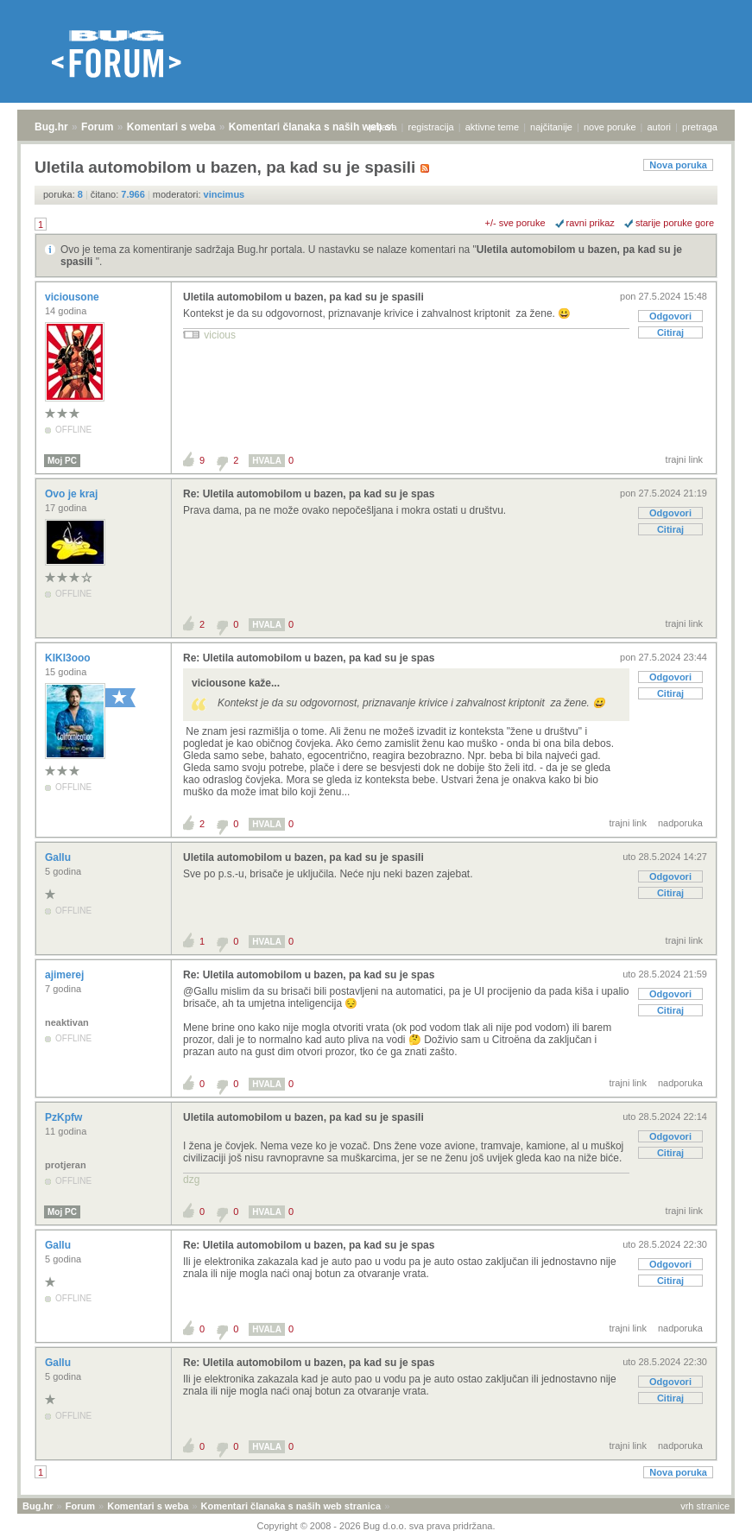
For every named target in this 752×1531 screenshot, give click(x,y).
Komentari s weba (171, 127)
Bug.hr (51, 127)
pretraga (699, 127)
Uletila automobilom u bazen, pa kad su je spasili (303, 297)
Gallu (59, 857)
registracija (431, 127)
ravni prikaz (590, 223)
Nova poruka (678, 165)
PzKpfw (65, 1117)
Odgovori (670, 316)
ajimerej (66, 975)
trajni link (684, 459)
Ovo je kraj (73, 494)
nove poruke (610, 127)
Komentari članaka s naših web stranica (327, 127)
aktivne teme (492, 127)
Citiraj (670, 332)
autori (660, 127)
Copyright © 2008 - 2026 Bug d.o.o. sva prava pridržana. (376, 1526)
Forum (97, 127)
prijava (382, 127)
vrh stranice (705, 1506)
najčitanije (551, 127)
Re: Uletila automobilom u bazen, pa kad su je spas (308, 494)
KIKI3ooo (69, 658)
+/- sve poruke (515, 223)
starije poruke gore (674, 223)
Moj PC (62, 460)
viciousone (73, 297)
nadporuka (680, 823)
